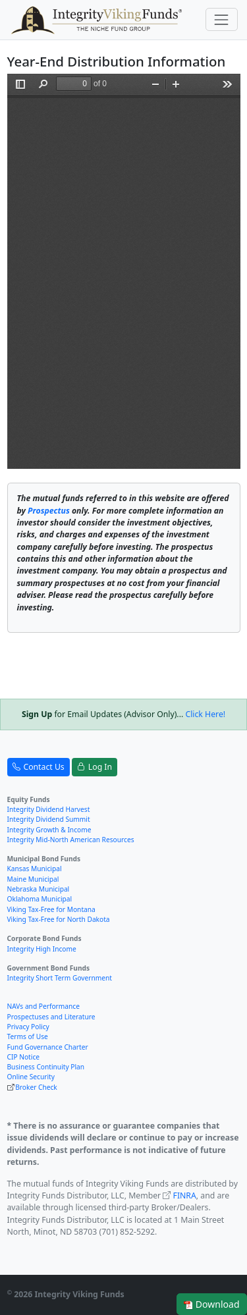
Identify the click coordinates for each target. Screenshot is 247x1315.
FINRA (184, 1195)
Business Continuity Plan (46, 1066)
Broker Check (36, 1087)
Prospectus (49, 510)
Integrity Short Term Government (60, 977)
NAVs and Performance (43, 1006)
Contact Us (39, 767)
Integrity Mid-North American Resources (70, 839)
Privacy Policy (28, 1026)
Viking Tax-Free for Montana (51, 909)
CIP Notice (23, 1056)
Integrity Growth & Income (49, 829)
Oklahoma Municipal (39, 898)
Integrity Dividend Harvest (48, 809)
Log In (94, 767)
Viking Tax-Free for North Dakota (58, 919)
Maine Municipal (33, 879)
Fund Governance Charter (47, 1047)
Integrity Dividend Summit (48, 819)
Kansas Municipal (34, 868)
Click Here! (205, 714)
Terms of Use (27, 1036)
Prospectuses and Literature (51, 1016)
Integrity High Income (41, 948)
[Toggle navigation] (222, 19)
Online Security (31, 1076)
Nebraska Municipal (38, 889)
